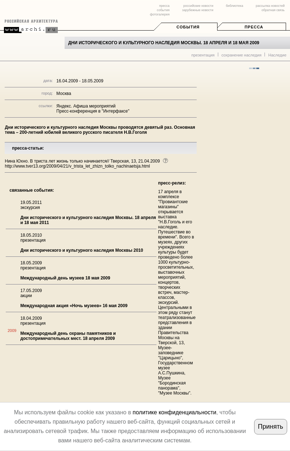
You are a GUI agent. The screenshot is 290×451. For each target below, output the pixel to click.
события (163, 10)
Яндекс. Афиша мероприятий (86, 106)
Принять (270, 426)
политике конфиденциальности (174, 412)
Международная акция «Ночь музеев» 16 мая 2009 (73, 305)
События (188, 27)
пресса (164, 6)
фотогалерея (159, 14)
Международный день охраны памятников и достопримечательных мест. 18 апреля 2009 (68, 336)
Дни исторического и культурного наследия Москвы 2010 (81, 250)
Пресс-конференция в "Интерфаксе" (92, 111)
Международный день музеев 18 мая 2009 (65, 278)
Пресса (253, 27)
